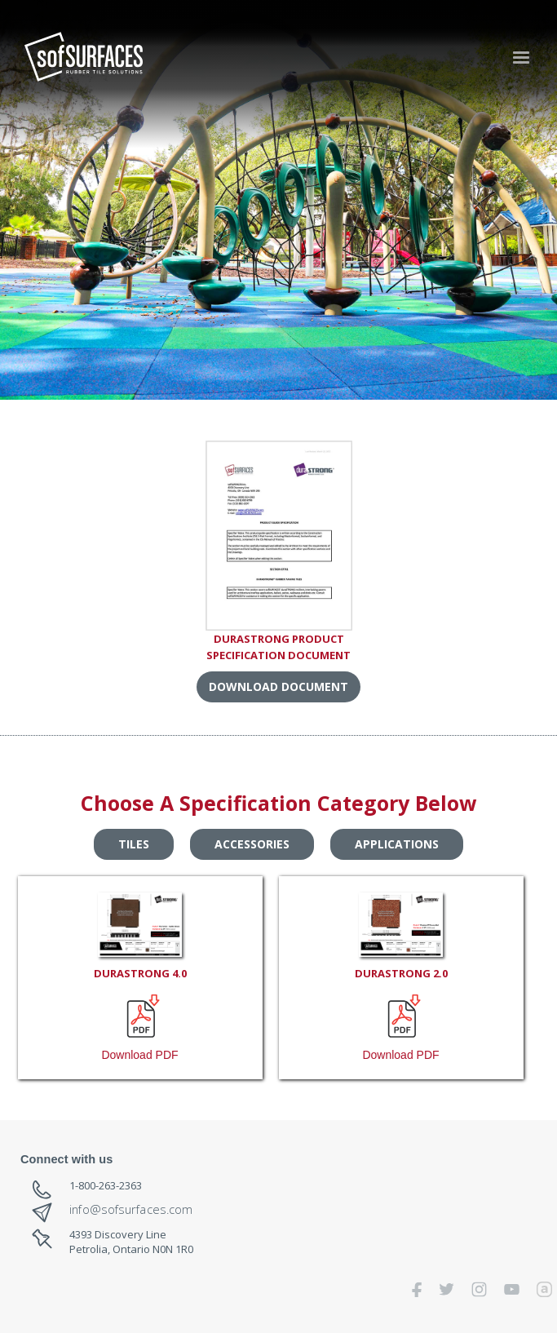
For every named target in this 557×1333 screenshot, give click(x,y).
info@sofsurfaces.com (130, 1209)
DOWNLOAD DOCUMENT (278, 686)
